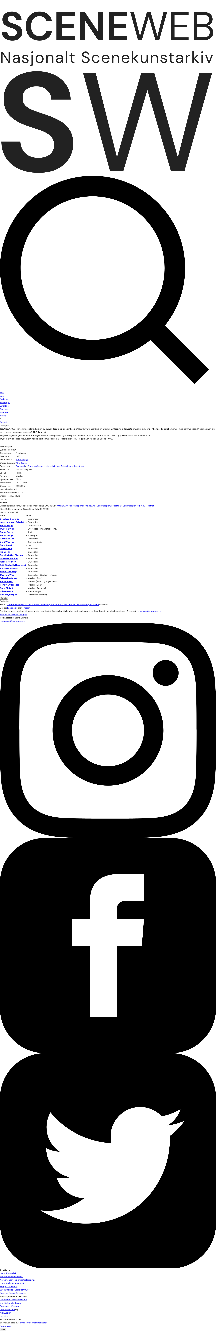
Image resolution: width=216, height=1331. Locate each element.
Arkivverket (5, 1312)
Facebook (12, 607)
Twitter (26, 607)
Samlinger (5, 402)
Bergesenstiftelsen (9, 1306)
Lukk (3, 1329)
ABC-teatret (22, 462)
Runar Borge (22, 459)
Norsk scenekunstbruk (11, 1276)
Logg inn (4, 1316)
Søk (2, 395)
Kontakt (4, 412)
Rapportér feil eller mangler (13, 614)
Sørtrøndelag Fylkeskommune (15, 1289)
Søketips (4, 405)
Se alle (4, 598)
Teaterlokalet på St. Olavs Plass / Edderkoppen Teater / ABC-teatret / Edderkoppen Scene (53, 604)
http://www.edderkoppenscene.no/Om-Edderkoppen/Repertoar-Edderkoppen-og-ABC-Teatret (105, 505)
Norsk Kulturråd (8, 1273)
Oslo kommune (7, 1309)
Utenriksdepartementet (12, 1283)
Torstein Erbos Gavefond (12, 1293)
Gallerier (4, 399)
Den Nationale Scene (10, 1302)
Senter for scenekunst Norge (33, 1322)
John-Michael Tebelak (57, 466)
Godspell (20, 466)
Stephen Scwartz (36, 466)
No (3, 415)
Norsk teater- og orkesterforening (17, 1279)
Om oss (4, 409)
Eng (4, 422)
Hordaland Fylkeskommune (13, 1299)
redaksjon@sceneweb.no (149, 611)
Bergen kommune (8, 1286)
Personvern (5, 1326)
